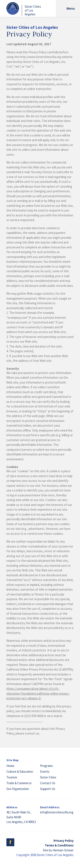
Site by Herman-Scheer (58, 850)
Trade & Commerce (19, 783)
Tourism (11, 777)
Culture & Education (19, 771)
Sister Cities (48, 777)
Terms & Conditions (59, 845)
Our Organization (17, 789)
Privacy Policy (64, 841)
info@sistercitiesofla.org (56, 812)
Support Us (47, 789)
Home (10, 766)
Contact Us (47, 783)
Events (44, 771)
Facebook (10, 842)
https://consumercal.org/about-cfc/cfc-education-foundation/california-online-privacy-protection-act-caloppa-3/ (38, 693)
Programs (46, 766)
